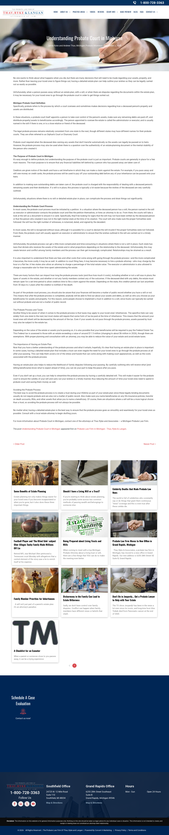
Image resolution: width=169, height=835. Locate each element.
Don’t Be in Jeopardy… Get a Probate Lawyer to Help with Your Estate (133, 598)
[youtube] (33, 804)
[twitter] (27, 804)
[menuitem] (55, 11)
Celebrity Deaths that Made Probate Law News (131, 490)
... (89, 665)
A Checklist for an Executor (27, 650)
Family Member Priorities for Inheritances (34, 598)
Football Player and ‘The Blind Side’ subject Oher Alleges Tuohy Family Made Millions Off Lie (35, 544)
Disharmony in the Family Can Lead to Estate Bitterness (81, 598)
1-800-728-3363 (152, 3)
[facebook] (14, 804)
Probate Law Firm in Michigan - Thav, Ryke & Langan (101, 429)
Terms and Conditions (137, 830)
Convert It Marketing (103, 830)
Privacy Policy (120, 830)
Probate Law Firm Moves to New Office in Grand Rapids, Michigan (132, 542)
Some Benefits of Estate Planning (30, 491)
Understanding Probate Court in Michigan (41, 429)
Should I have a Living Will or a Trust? (81, 491)
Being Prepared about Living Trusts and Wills (82, 542)
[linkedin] (20, 804)
